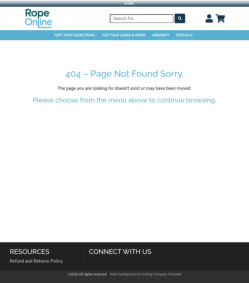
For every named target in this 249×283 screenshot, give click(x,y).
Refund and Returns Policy (36, 261)
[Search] (141, 18)
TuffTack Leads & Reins (123, 35)
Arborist (160, 35)
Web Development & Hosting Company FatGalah (145, 274)
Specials (184, 35)
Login (129, 4)
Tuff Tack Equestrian (74, 35)
